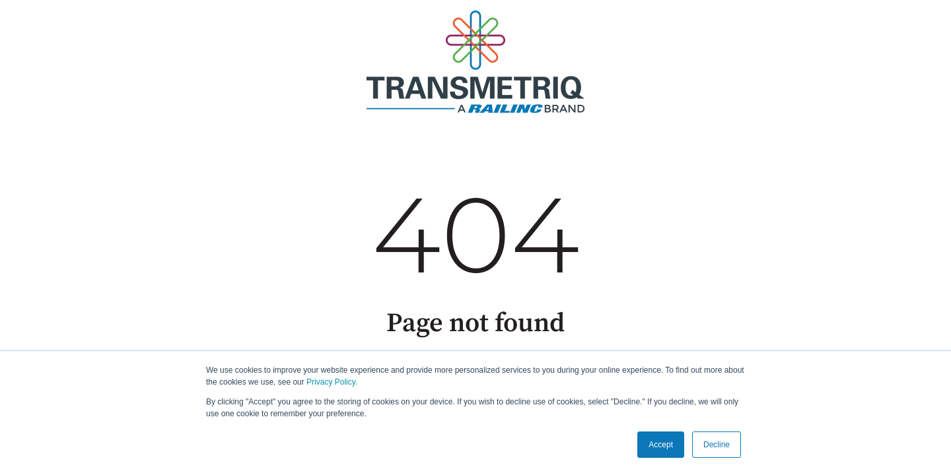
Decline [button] (716, 444)
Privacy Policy (330, 382)
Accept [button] (661, 444)
